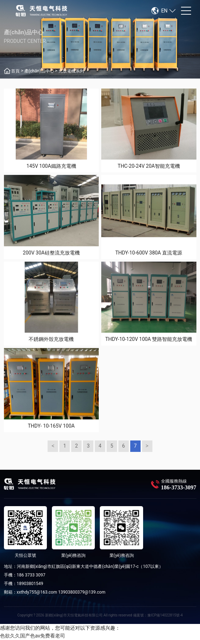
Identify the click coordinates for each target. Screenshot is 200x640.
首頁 (15, 71)
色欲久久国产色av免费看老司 (32, 636)
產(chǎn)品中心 (39, 71)
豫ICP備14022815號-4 (165, 615)
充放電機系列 (71, 71)
